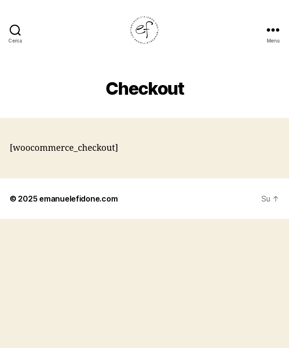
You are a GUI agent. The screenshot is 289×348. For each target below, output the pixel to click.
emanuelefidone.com (78, 198)
